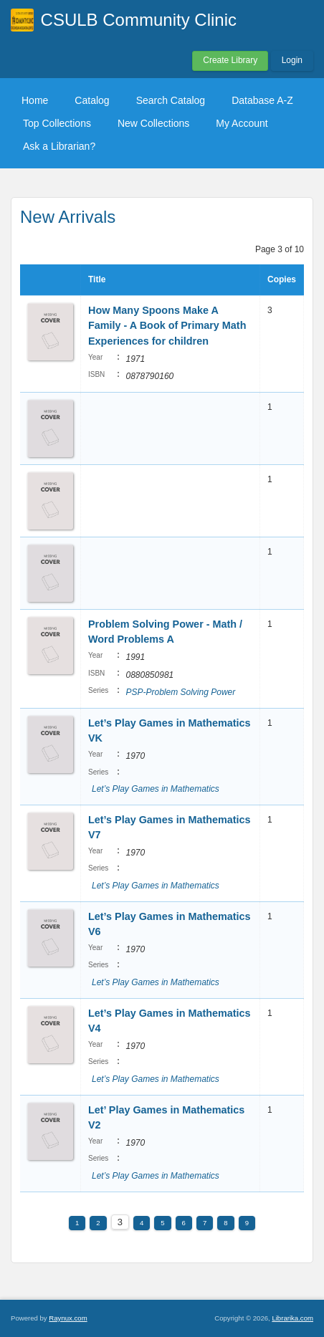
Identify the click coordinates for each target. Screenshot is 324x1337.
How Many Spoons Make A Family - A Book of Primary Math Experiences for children (167, 326)
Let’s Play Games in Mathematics (155, 789)
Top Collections (57, 123)
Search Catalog (171, 100)
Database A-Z (262, 100)
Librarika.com (292, 1318)
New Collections (153, 123)
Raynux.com (68, 1318)
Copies (281, 279)
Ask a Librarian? (59, 146)
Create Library (230, 60)
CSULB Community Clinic (139, 19)
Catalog (92, 100)
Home (35, 100)
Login (292, 60)
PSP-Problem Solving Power (180, 692)
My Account (241, 123)
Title (96, 279)
